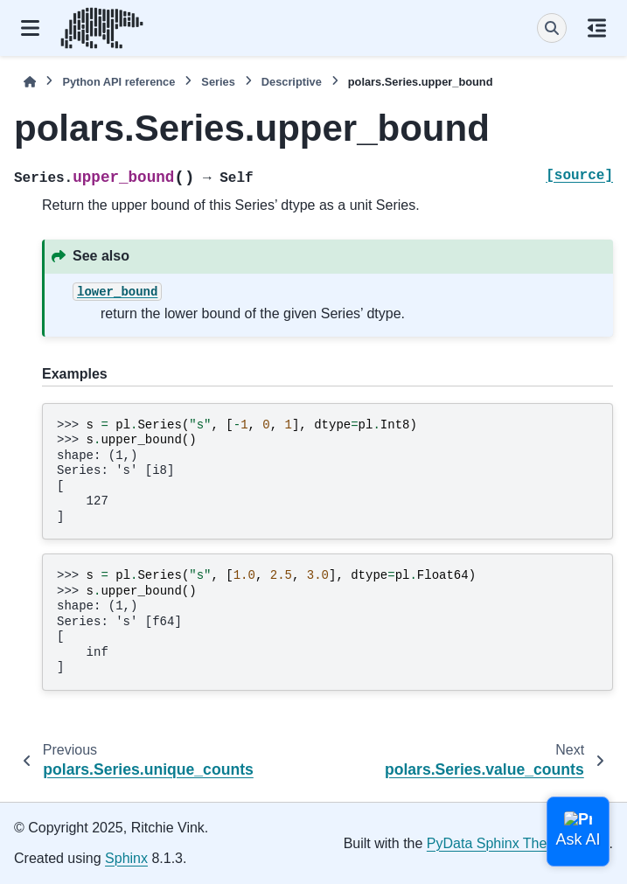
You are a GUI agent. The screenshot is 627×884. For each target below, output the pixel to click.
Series (217, 81)
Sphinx (126, 858)
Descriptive (291, 81)
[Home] (30, 82)
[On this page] (597, 28)
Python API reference (118, 81)
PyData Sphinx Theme (497, 843)
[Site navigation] (30, 28)
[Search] (552, 28)
